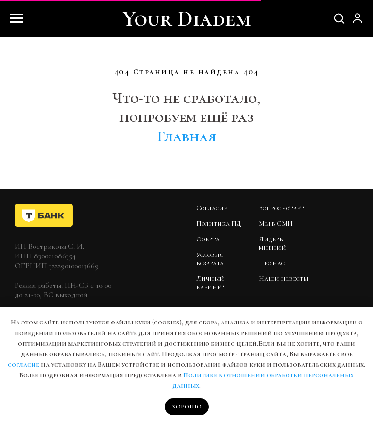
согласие (23, 364)
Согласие (211, 208)
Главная (186, 136)
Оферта (208, 239)
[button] (339, 18)
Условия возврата (210, 259)
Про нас (272, 263)
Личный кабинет (210, 282)
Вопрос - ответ (281, 208)
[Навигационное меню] (16, 18)
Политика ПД (218, 224)
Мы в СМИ (276, 224)
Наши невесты (283, 278)
